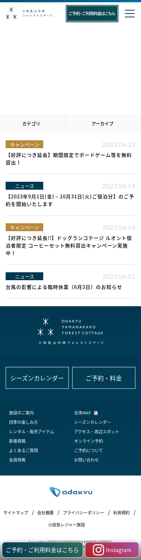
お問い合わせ (86, 460)
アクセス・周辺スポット (96, 431)
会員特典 (17, 460)
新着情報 (17, 441)
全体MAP (82, 412)
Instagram (112, 549)
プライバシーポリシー (83, 512)
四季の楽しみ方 (23, 422)
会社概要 (45, 512)
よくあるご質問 (23, 450)
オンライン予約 (88, 441)
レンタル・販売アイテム (31, 431)
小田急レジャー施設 (66, 525)
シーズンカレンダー (92, 422)
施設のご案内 (21, 413)
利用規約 (121, 512)
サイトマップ (15, 512)
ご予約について (88, 450)
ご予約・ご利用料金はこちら (42, 550)
